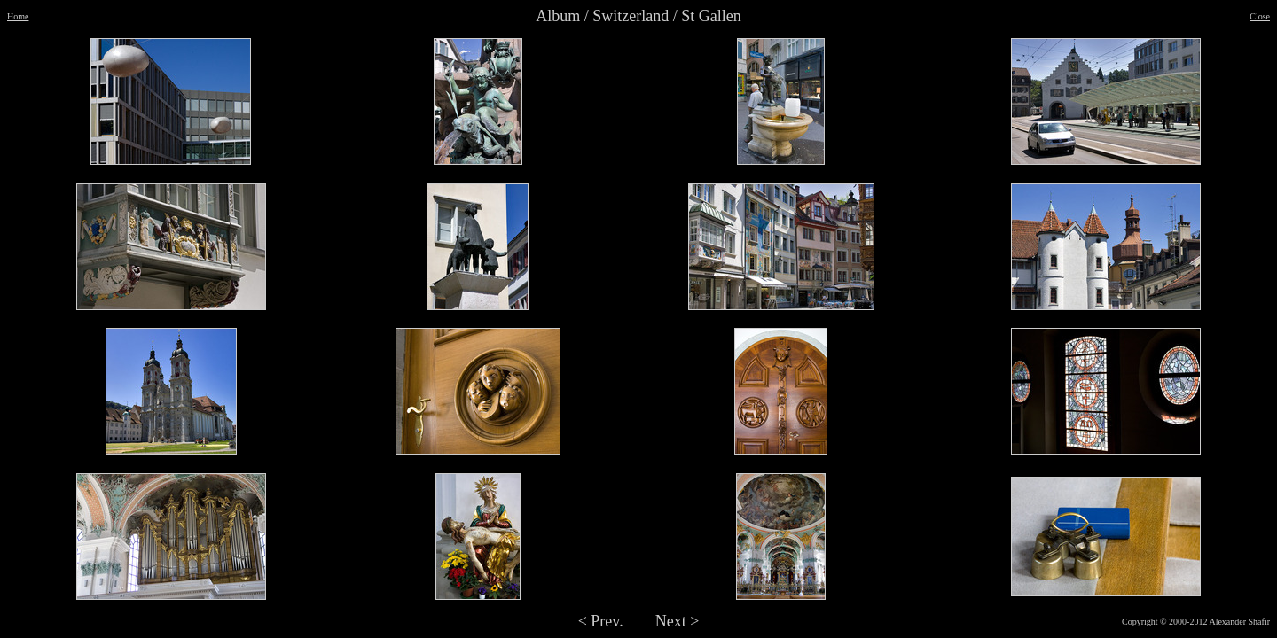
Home (17, 16)
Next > (677, 621)
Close (1260, 16)
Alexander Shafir (1239, 621)
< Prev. (600, 621)
